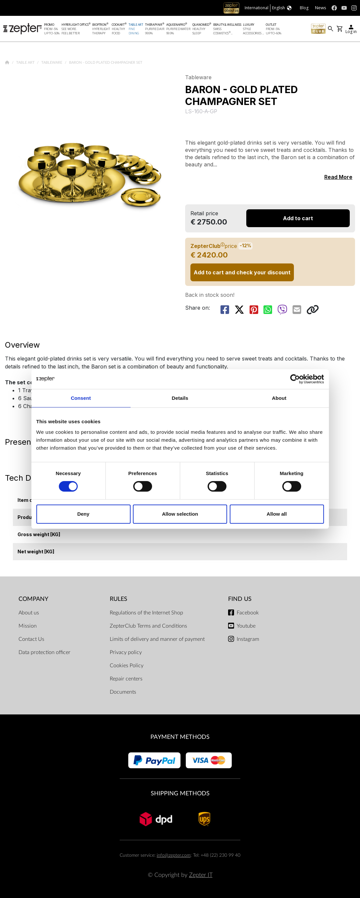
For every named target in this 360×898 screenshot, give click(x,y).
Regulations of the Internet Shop (146, 612)
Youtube (246, 626)
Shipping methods (180, 793)
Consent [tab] (81, 398)
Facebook (248, 612)
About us (29, 612)
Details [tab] (180, 398)
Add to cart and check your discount (242, 272)
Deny (83, 514)
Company (33, 599)
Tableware (52, 62)
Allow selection (180, 514)
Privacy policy (126, 652)
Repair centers (126, 678)
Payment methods (180, 737)
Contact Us (31, 639)
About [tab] (279, 398)
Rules (118, 599)
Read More (338, 177)
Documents (123, 692)
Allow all (277, 514)
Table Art (26, 62)
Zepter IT (201, 875)
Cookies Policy (126, 665)
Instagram (248, 639)
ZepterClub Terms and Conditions (148, 626)
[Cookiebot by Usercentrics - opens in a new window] (295, 379)
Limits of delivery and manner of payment (157, 639)
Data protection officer (44, 652)
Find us (240, 599)
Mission (28, 626)
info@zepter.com (173, 855)
